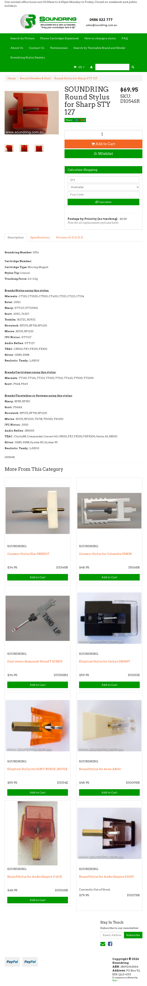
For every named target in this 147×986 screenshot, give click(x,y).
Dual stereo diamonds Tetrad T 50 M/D (34, 661)
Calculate (103, 202)
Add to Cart (103, 144)
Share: (75, 120)
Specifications (40, 237)
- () (79, 67)
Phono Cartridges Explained (59, 38)
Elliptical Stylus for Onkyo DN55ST (104, 661)
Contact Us (36, 47)
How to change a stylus (100, 38)
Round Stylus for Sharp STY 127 (75, 78)
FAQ (125, 38)
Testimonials (59, 47)
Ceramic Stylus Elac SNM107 (28, 554)
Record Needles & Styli (35, 78)
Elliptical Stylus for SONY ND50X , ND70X (37, 769)
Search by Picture (22, 38)
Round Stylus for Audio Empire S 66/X (34, 876)
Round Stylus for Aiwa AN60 (100, 769)
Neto (114, 980)
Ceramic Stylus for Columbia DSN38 (105, 554)
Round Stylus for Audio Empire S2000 (106, 876)
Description (16, 237)
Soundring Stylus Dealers (27, 57)
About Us (16, 47)
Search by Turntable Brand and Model (99, 47)
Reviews (69, 237)
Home (11, 78)
